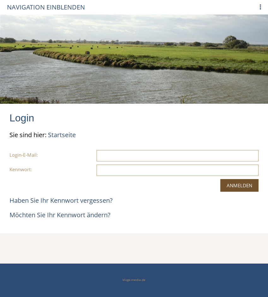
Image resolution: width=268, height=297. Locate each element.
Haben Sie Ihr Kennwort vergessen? (61, 200)
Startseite (62, 135)
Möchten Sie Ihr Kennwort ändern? (59, 215)
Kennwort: (20, 169)
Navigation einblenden (46, 7)
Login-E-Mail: (23, 155)
